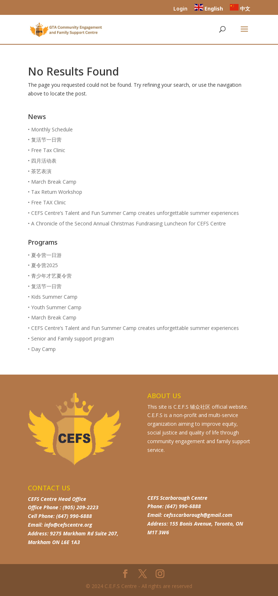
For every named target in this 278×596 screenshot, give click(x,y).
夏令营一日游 (46, 255)
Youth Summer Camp (56, 307)
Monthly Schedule (52, 129)
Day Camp (43, 349)
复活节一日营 (46, 139)
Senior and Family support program (72, 338)
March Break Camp (53, 181)
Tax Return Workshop (56, 191)
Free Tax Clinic (48, 150)
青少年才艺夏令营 (51, 275)
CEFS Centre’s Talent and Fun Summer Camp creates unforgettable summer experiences (135, 212)
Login (180, 9)
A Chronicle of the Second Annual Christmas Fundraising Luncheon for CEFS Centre (128, 223)
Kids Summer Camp (54, 296)
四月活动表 (43, 160)
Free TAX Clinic (48, 202)
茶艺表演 (41, 171)
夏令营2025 (44, 265)
